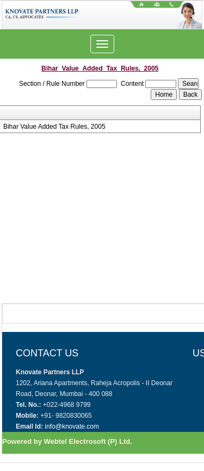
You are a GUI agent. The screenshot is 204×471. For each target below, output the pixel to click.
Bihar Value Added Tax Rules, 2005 (54, 126)
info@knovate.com (72, 426)
